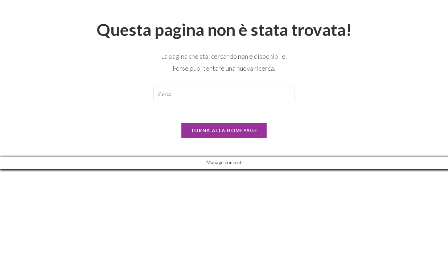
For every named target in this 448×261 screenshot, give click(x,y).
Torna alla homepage (224, 130)
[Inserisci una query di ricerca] (224, 94)
